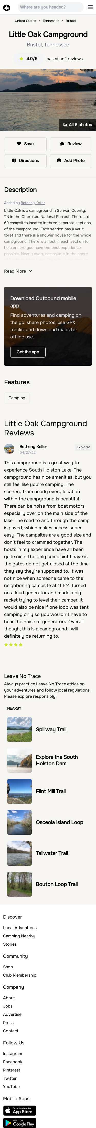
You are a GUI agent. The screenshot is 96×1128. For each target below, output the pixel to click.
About (9, 998)
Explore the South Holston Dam (57, 760)
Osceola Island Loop (59, 822)
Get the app (28, 352)
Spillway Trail (51, 729)
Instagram (12, 1053)
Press (8, 1022)
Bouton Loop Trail (57, 884)
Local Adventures (20, 927)
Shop (8, 967)
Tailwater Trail (52, 853)
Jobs (8, 1006)
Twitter (10, 1078)
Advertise (12, 1014)
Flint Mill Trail (51, 791)
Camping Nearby (19, 936)
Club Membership (19, 975)
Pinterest (11, 1070)
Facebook (12, 1062)
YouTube (11, 1086)
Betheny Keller (33, 202)
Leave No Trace (51, 684)
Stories (10, 944)
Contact (10, 1031)
